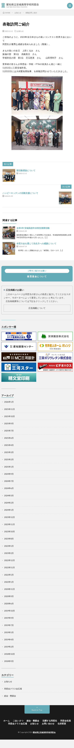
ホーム (6, 720)
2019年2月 (9, 647)
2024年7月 (9, 481)
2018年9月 (9, 661)
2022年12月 (9, 560)
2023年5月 (9, 546)
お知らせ (20, 31)
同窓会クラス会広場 (13, 689)
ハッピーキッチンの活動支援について (20, 193)
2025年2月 (9, 459)
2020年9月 (9, 596)
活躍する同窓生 (49, 720)
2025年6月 (9, 438)
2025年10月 (9, 416)
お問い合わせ (48, 723)
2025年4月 (9, 445)
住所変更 (62, 723)
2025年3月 (9, 452)
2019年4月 (9, 639)
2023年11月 (9, 524)
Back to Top (37, 710)
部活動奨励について (26, 170)
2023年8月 (9, 539)
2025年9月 (9, 423)
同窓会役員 (65, 720)
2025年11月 (9, 409)
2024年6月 (9, 488)
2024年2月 (9, 503)
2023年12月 (9, 517)
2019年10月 (9, 611)
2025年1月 (9, 467)
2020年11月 (9, 589)
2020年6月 (9, 603)
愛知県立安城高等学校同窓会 (44, 732)
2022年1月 (9, 582)
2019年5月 (9, 632)
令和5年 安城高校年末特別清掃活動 (33, 228)
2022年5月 (9, 575)
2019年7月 (9, 625)
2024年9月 (9, 474)
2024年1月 (9, 510)
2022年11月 (9, 567)
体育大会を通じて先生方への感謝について (36, 243)
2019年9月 (9, 618)
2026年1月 (9, 402)
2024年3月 (9, 495)
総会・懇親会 (10, 696)
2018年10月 (9, 654)
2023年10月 (9, 531)
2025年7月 (9, 431)
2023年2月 (9, 553)
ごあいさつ (18, 720)
